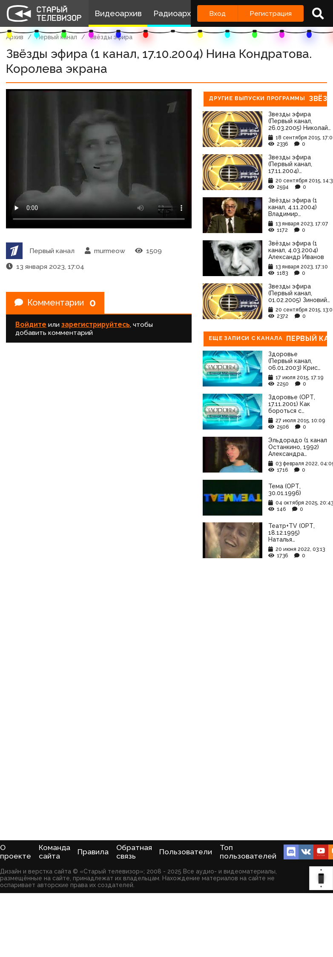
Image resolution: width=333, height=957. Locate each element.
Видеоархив (118, 13)
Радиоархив (176, 13)
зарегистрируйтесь (95, 324)
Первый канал (56, 37)
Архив (14, 37)
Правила (93, 851)
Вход (217, 13)
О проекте (15, 851)
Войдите (30, 324)
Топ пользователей (248, 851)
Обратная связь (134, 851)
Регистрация (271, 13)
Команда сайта (54, 851)
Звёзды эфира (111, 37)
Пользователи (185, 851)
